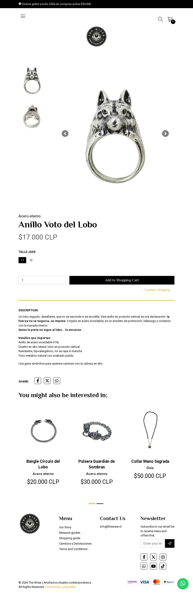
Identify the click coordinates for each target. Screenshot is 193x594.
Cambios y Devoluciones (75, 545)
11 (22, 260)
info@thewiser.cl (111, 528)
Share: (24, 381)
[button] (65, 133)
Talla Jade (27, 251)
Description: (29, 310)
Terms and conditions (73, 550)
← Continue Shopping (155, 290)
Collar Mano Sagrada (150, 461)
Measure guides (69, 534)
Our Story (65, 528)
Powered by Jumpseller (60, 588)
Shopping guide (69, 539)
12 (31, 260)
